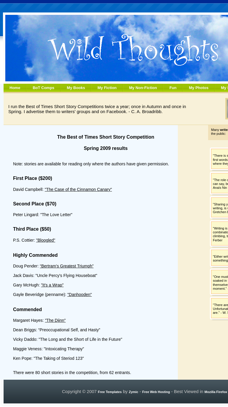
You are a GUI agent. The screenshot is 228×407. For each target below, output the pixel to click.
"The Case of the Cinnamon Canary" (78, 189)
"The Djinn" (55, 320)
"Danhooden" (79, 294)
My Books (76, 87)
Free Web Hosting (156, 392)
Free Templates (110, 392)
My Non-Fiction (143, 87)
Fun (173, 87)
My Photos (198, 87)
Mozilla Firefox (216, 392)
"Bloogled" (45, 240)
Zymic (133, 392)
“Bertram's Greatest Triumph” (67, 266)
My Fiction (106, 87)
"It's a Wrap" (52, 285)
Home (15, 87)
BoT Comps (43, 87)
